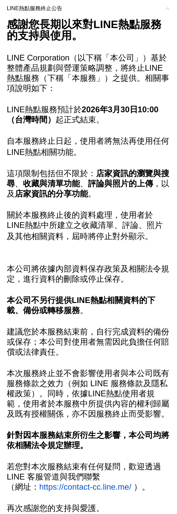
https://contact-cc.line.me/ (85, 486)
